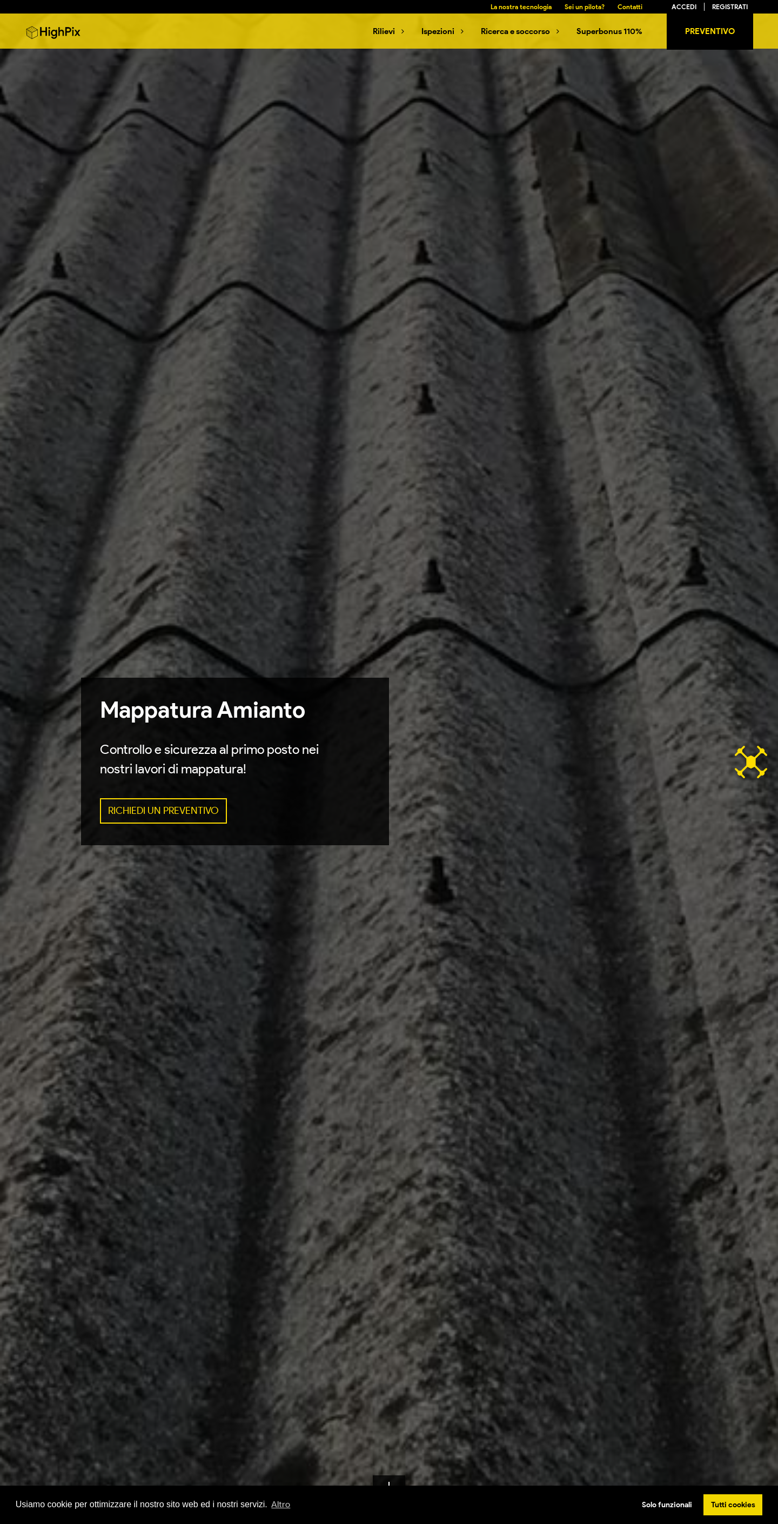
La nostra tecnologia (521, 7)
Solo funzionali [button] (667, 1504)
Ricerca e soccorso (515, 31)
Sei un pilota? (585, 7)
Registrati (730, 7)
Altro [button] (280, 1504)
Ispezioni (437, 31)
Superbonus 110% (609, 31)
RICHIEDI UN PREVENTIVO (163, 811)
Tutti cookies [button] (733, 1504)
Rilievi (384, 31)
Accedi (684, 7)
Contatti (630, 7)
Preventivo (710, 31)
